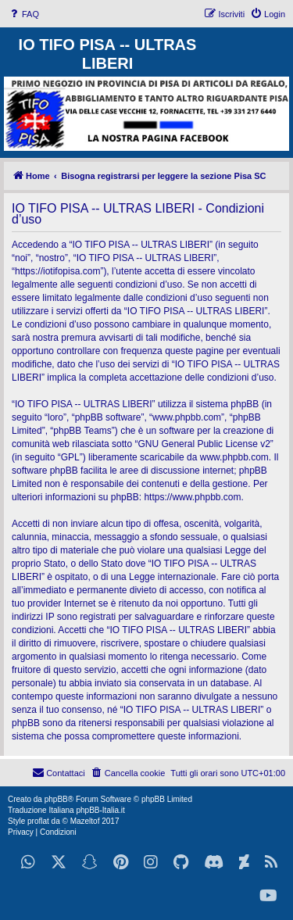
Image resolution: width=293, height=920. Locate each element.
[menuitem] (23, 14)
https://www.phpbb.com (192, 497)
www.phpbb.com (234, 457)
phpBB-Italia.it (100, 810)
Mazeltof (85, 821)
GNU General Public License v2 (204, 444)
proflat (38, 821)
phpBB (56, 799)
